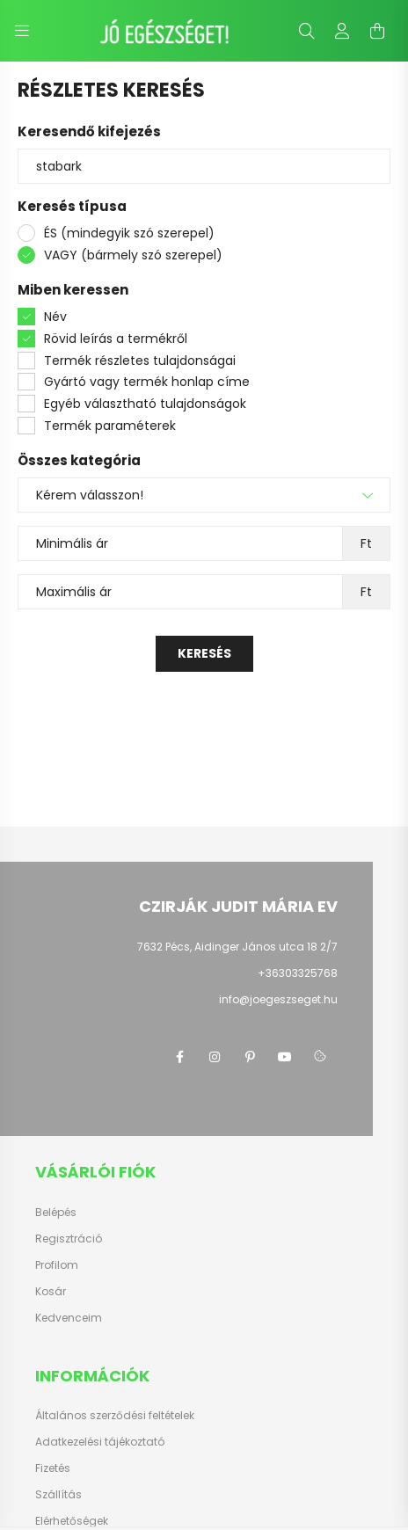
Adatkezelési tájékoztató (99, 1442)
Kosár (50, 1292)
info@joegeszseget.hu (278, 999)
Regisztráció (68, 1239)
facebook (179, 1057)
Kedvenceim (68, 1318)
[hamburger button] (22, 30)
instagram (214, 1057)
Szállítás (58, 1495)
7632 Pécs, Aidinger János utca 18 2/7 (237, 946)
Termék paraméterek (110, 425)
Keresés (204, 653)
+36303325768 (298, 972)
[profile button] (342, 30)
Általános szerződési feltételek (114, 1416)
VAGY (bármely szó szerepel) (133, 255)
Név (55, 316)
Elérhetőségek (71, 1521)
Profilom (56, 1265)
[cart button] (377, 30)
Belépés (55, 1212)
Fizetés (52, 1468)
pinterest (249, 1057)
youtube (284, 1057)
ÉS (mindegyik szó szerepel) (129, 233)
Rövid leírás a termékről (115, 338)
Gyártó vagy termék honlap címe (147, 381)
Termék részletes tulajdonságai (140, 360)
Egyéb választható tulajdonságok (145, 403)
